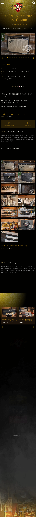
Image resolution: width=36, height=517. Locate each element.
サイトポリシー (18, 464)
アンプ (3, 148)
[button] (7, 57)
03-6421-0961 (27, 125)
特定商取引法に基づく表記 (18, 467)
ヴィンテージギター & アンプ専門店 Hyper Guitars (18, 511)
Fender (13, 69)
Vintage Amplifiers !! (26, 319)
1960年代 (16, 148)
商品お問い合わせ (9, 125)
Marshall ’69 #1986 (8, 319)
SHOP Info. (18, 384)
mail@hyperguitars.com (15, 131)
